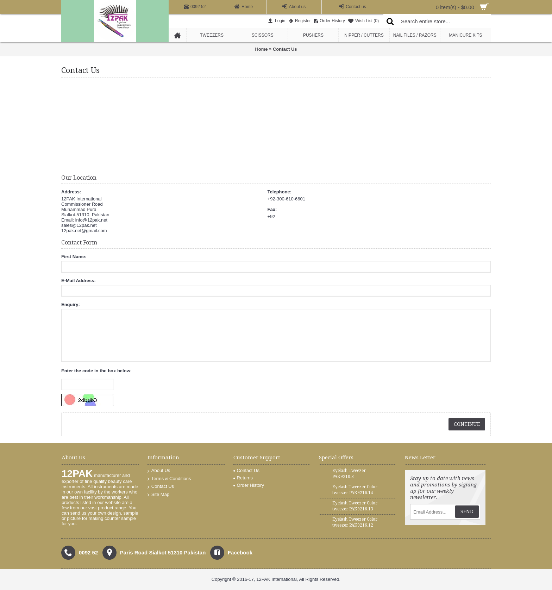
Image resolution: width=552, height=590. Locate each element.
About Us (159, 471)
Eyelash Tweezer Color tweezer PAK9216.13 (354, 506)
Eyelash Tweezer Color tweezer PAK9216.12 (354, 522)
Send (466, 511)
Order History (248, 485)
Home (261, 49)
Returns (243, 477)
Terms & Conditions (169, 479)
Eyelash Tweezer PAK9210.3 (349, 473)
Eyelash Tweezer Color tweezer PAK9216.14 (354, 489)
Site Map (158, 495)
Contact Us (285, 49)
